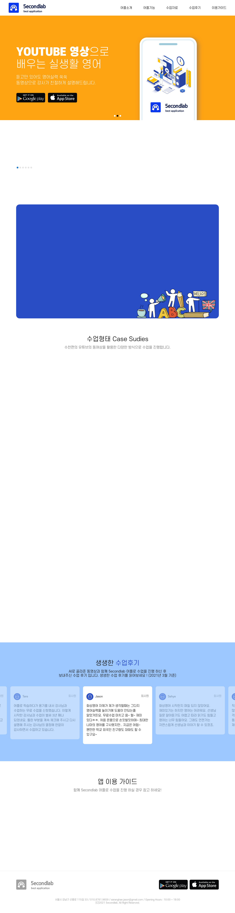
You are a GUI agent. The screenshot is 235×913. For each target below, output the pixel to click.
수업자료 (172, 8)
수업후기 (195, 8)
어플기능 (149, 8)
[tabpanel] (117, 68)
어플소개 (126, 8)
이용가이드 (219, 8)
